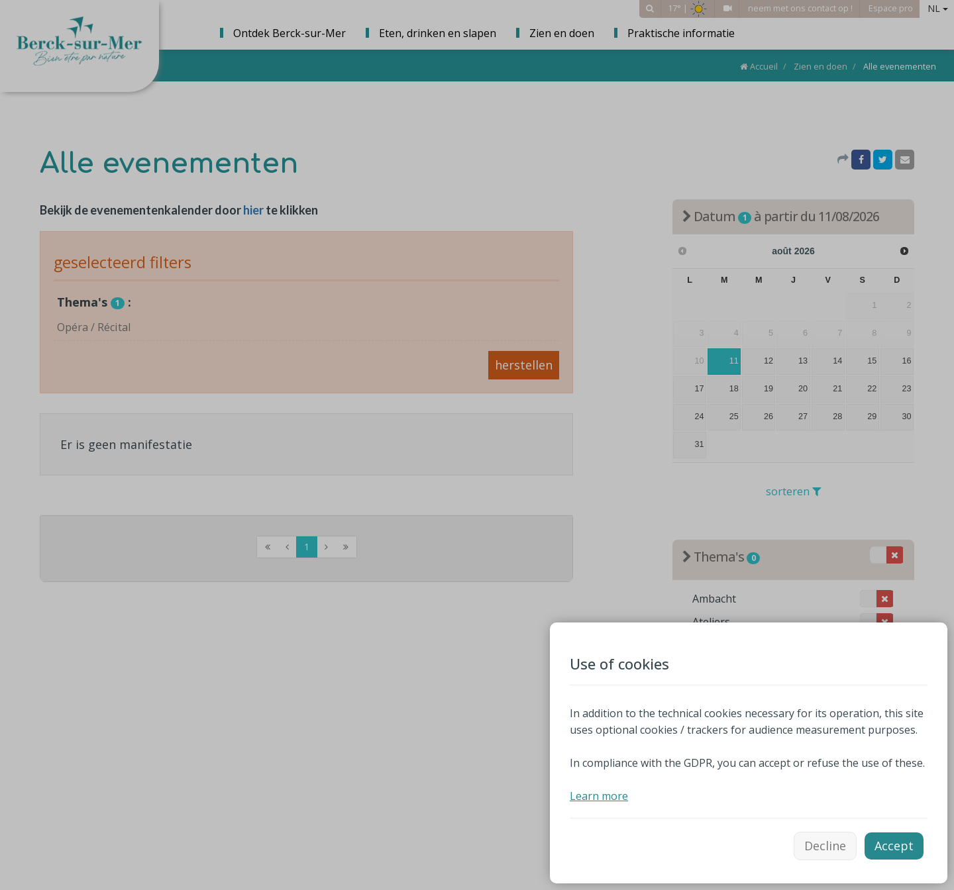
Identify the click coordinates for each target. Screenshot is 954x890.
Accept (894, 846)
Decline (825, 846)
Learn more (599, 796)
